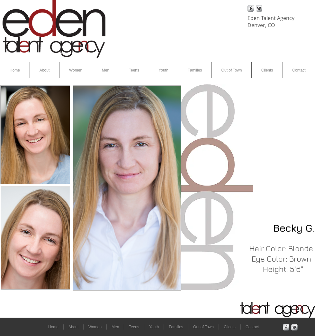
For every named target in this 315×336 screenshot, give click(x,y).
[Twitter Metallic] (259, 8)
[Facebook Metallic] (251, 8)
